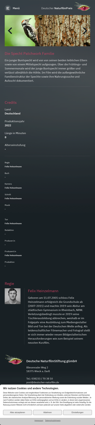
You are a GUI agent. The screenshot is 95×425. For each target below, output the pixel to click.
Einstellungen (77, 412)
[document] (47, 398)
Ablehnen (47, 412)
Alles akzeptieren (17, 412)
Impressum (39, 421)
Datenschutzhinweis (52, 421)
